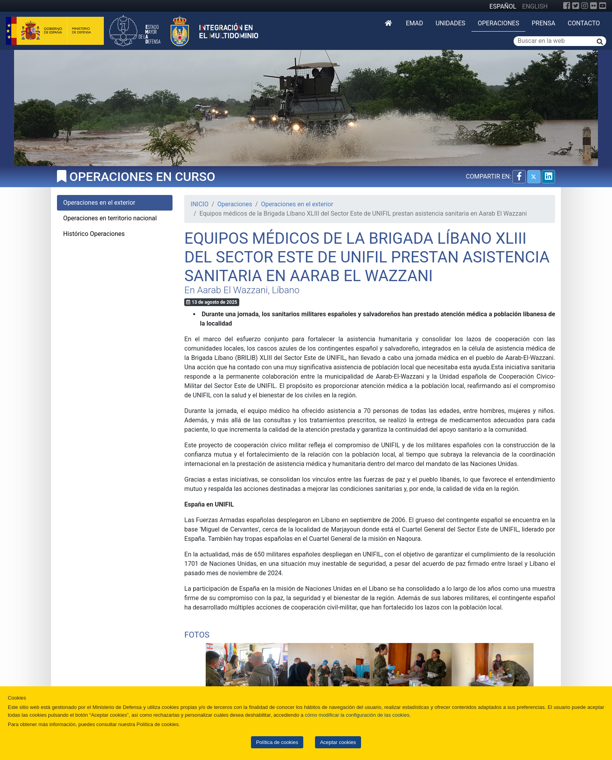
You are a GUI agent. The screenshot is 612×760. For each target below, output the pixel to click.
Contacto (584, 23)
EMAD (414, 23)
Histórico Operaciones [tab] (94, 233)
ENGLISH (535, 6)
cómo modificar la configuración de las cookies (357, 715)
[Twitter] (575, 6)
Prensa (543, 23)
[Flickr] (593, 6)
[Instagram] (584, 6)
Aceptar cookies (338, 742)
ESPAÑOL (502, 6)
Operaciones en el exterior (297, 204)
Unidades (450, 23)
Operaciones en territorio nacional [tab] (110, 218)
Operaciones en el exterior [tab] (99, 202)
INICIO (199, 204)
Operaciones (498, 23)
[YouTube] (602, 6)
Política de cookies (277, 742)
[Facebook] (566, 6)
